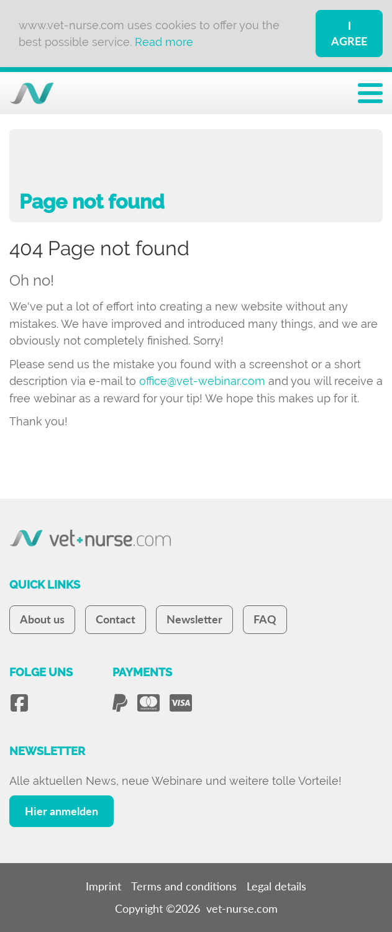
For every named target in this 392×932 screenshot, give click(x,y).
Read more (164, 41)
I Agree (349, 33)
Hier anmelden (61, 811)
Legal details (276, 886)
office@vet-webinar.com (202, 380)
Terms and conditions (184, 886)
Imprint (103, 886)
